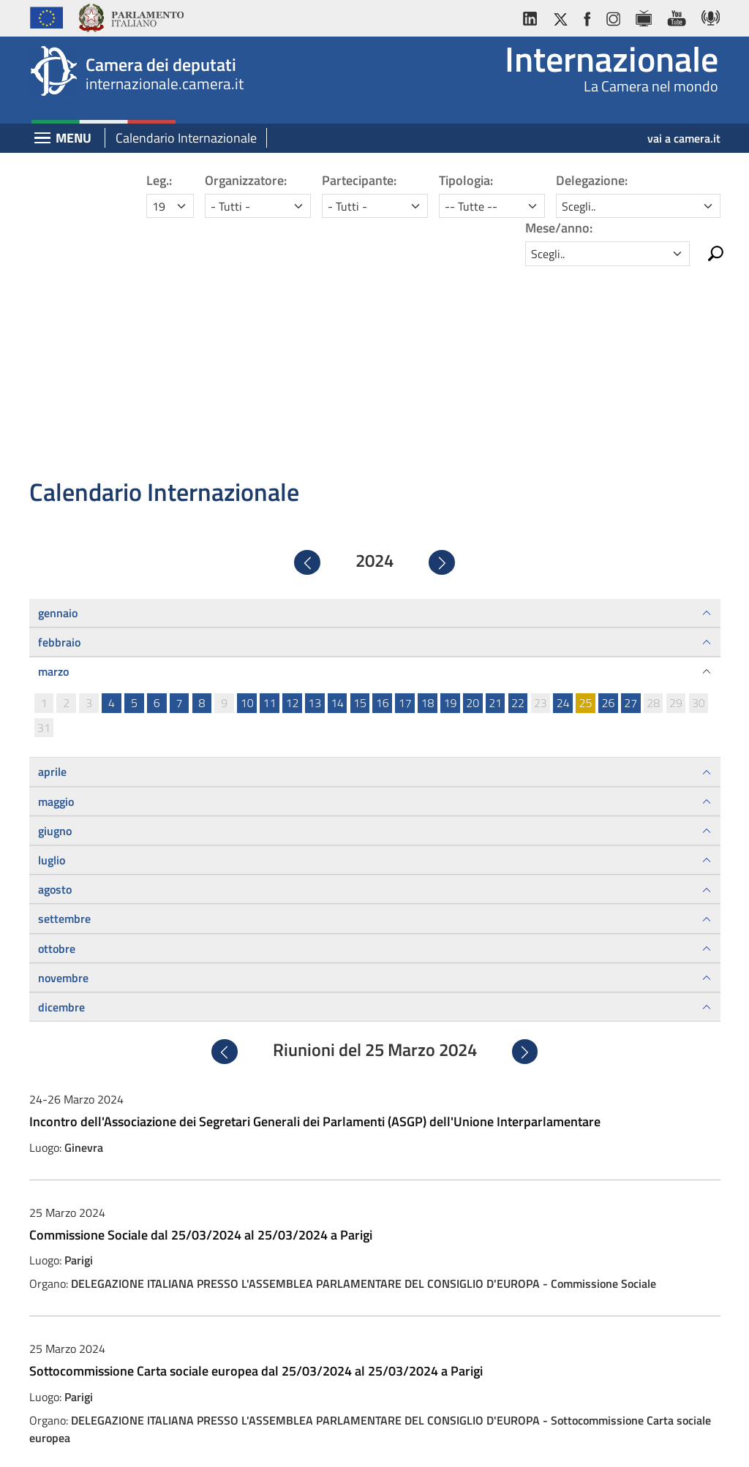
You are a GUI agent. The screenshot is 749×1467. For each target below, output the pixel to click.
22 (517, 499)
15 (359, 499)
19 (449, 499)
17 (405, 499)
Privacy (309, 1443)
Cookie (435, 1443)
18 (427, 499)
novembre (63, 774)
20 (472, 499)
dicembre (61, 803)
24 (563, 499)
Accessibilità (374, 1443)
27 (630, 499)
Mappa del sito (501, 1443)
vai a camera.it (683, 138)
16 (382, 499)
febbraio (59, 439)
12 (291, 499)
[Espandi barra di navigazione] (42, 139)
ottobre (56, 744)
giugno (55, 627)
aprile (52, 568)
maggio (56, 597)
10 (247, 499)
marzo (53, 468)
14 (337, 499)
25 (585, 499)
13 (314, 499)
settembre (64, 715)
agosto (55, 686)
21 (495, 499)
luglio (51, 656)
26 (607, 499)
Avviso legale (244, 1443)
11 (269, 499)
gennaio (58, 409)
